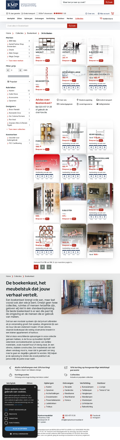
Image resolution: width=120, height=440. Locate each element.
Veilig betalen (103, 104)
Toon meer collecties (15, 129)
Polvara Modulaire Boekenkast (99, 160)
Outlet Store (106, 18)
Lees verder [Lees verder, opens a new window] (18, 405)
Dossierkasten (51, 397)
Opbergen (28, 18)
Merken (70, 18)
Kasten (11, 91)
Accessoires (13, 97)
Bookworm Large (71, 72)
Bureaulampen (88, 387)
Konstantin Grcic (15, 113)
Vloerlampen (87, 400)
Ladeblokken (51, 403)
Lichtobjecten (87, 403)
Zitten (19, 18)
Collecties (79, 18)
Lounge (102, 387)
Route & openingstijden (84, 100)
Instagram (95, 418)
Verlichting (50, 18)
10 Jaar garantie (13, 13)
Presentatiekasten (53, 400)
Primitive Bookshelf (72, 237)
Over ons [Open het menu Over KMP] (89, 14)
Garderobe (69, 390)
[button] (20, 434)
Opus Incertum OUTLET (70, 51)
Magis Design (14, 56)
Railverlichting (87, 406)
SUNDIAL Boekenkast (73, 132)
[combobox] (18, 82)
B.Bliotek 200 (96, 52)
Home (8, 33)
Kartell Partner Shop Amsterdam (15, 45)
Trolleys (49, 406)
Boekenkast (32, 33)
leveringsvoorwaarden (66, 435)
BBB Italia (12, 41)
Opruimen (12, 101)
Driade (11, 50)
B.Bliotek (67, 210)
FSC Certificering (15, 143)
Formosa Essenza (45, 141)
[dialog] (20, 411)
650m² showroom (44, 13)
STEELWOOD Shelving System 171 (99, 73)
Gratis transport (28, 13)
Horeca (68, 400)
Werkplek (11, 18)
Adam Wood (95, 134)
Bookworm (41, 161)
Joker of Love (96, 201)
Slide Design (13, 53)
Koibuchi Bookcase (46, 237)
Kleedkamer (69, 393)
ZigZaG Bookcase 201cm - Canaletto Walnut (45, 49)
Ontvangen (39, 18)
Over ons (62, 100)
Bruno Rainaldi (14, 109)
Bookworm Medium (72, 161)
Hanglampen (87, 393)
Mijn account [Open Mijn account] (103, 14)
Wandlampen (87, 397)
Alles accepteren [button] (20, 429)
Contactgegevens (64, 104)
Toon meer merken (14, 61)
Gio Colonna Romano (17, 116)
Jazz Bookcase (97, 251)
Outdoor (60, 18)
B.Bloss (39, 210)
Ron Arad (12, 120)
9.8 (60, 13)
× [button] (35, 387)
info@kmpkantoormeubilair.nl (72, 419)
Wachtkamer (70, 397)
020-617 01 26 (68, 415)
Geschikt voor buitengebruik (13, 139)
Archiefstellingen (52, 393)
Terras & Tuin (104, 390)
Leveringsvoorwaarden (84, 104)
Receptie (68, 387)
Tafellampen (87, 390)
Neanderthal (42, 81)
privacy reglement (83, 435)
